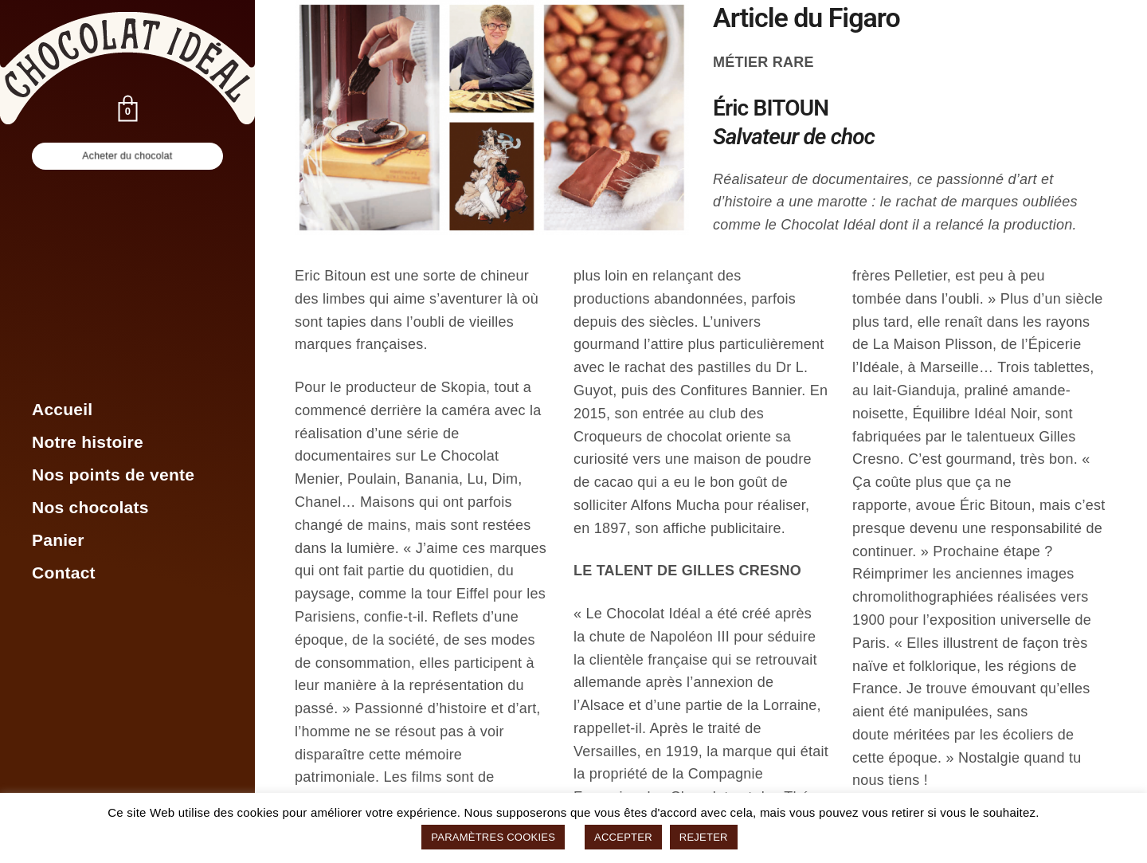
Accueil (62, 409)
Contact (64, 572)
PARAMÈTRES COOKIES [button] (493, 837)
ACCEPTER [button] (623, 837)
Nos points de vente (113, 474)
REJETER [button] (703, 837)
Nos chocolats (90, 507)
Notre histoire (87, 442)
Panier (58, 540)
